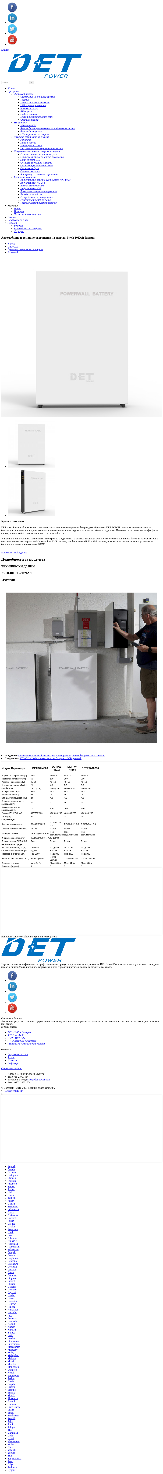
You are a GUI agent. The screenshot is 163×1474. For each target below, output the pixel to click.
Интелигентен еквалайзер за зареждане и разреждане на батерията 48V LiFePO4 (61, 755)
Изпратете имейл (14, 1090)
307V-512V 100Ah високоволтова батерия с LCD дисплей (51, 758)
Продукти (13, 246)
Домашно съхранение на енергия (25, 249)
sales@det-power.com (38, 1079)
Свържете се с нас (11, 1068)
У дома (11, 243)
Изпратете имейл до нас (14, 552)
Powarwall (13, 252)
